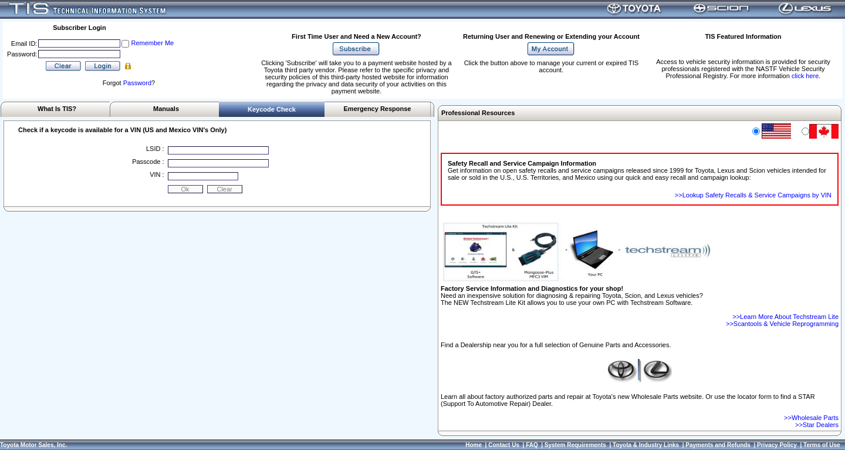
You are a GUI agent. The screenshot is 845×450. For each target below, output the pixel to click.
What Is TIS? (57, 108)
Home (473, 445)
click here (805, 75)
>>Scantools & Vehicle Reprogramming (782, 323)
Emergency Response (377, 108)
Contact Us (503, 445)
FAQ (532, 445)
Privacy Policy (777, 445)
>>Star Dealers (817, 424)
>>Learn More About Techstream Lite (785, 316)
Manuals (166, 108)
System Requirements (575, 445)
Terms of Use (821, 445)
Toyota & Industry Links (646, 445)
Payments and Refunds (718, 445)
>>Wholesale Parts (811, 417)
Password (137, 82)
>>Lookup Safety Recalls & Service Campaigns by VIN (753, 195)
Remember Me (152, 42)
